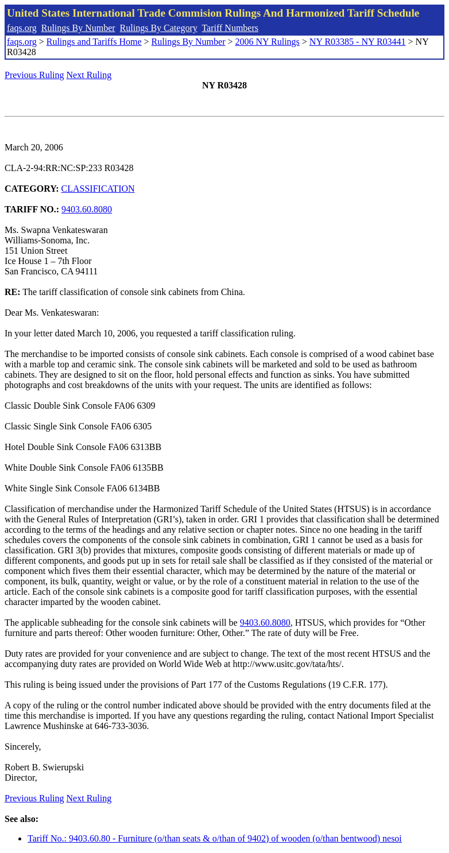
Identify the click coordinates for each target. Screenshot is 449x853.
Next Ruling (89, 75)
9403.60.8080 (86, 209)
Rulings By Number (78, 28)
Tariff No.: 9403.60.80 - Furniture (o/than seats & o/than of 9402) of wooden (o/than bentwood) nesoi (215, 838)
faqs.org (22, 28)
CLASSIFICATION (98, 188)
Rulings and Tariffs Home (94, 41)
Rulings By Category (159, 28)
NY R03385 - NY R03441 (357, 41)
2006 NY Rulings (267, 41)
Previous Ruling (34, 75)
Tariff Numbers (230, 28)
